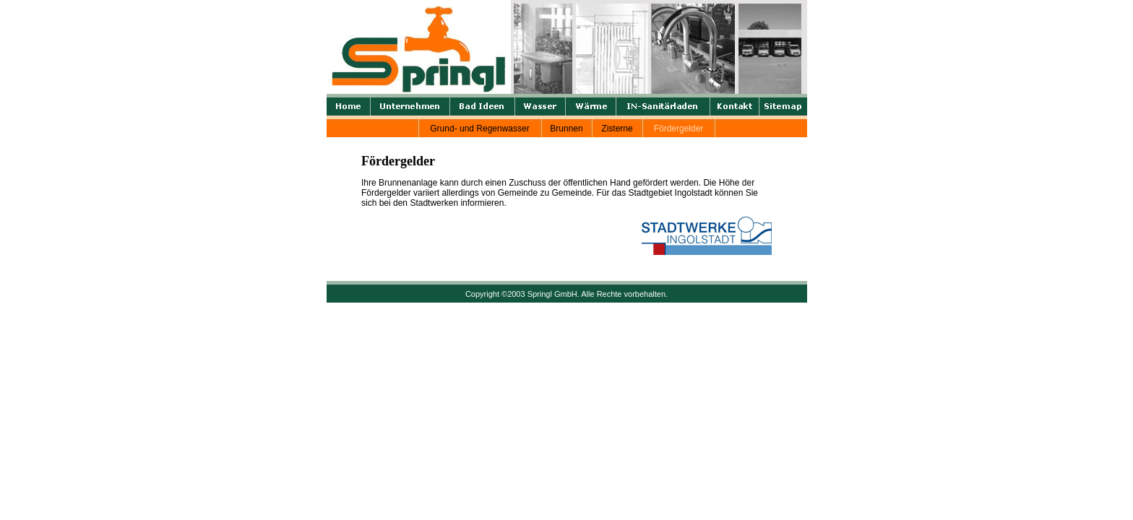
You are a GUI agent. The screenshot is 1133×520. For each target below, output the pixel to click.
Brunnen (566, 129)
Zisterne (616, 129)
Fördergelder (679, 129)
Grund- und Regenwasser (479, 129)
